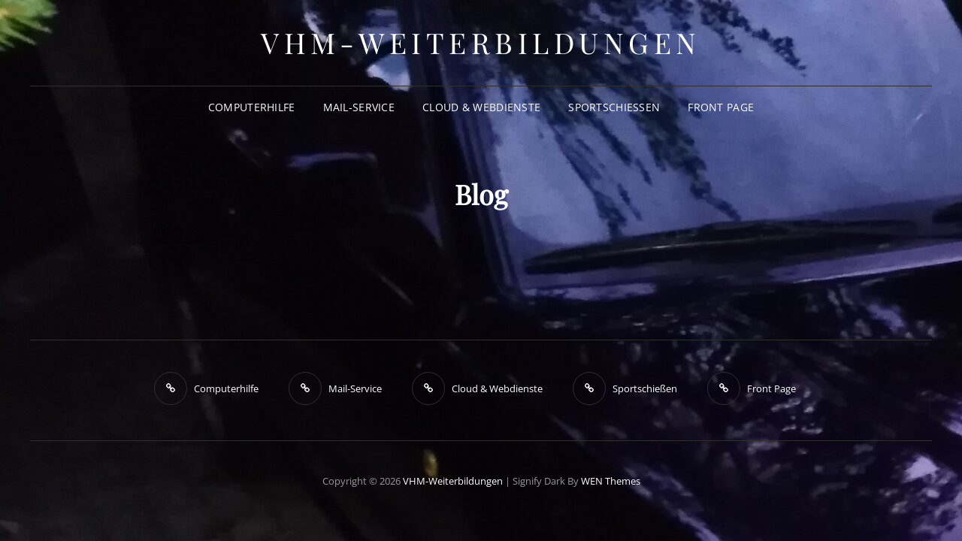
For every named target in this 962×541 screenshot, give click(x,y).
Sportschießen (614, 107)
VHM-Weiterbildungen (481, 42)
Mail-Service (359, 107)
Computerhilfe (251, 107)
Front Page (721, 107)
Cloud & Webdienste (481, 107)
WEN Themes (610, 481)
